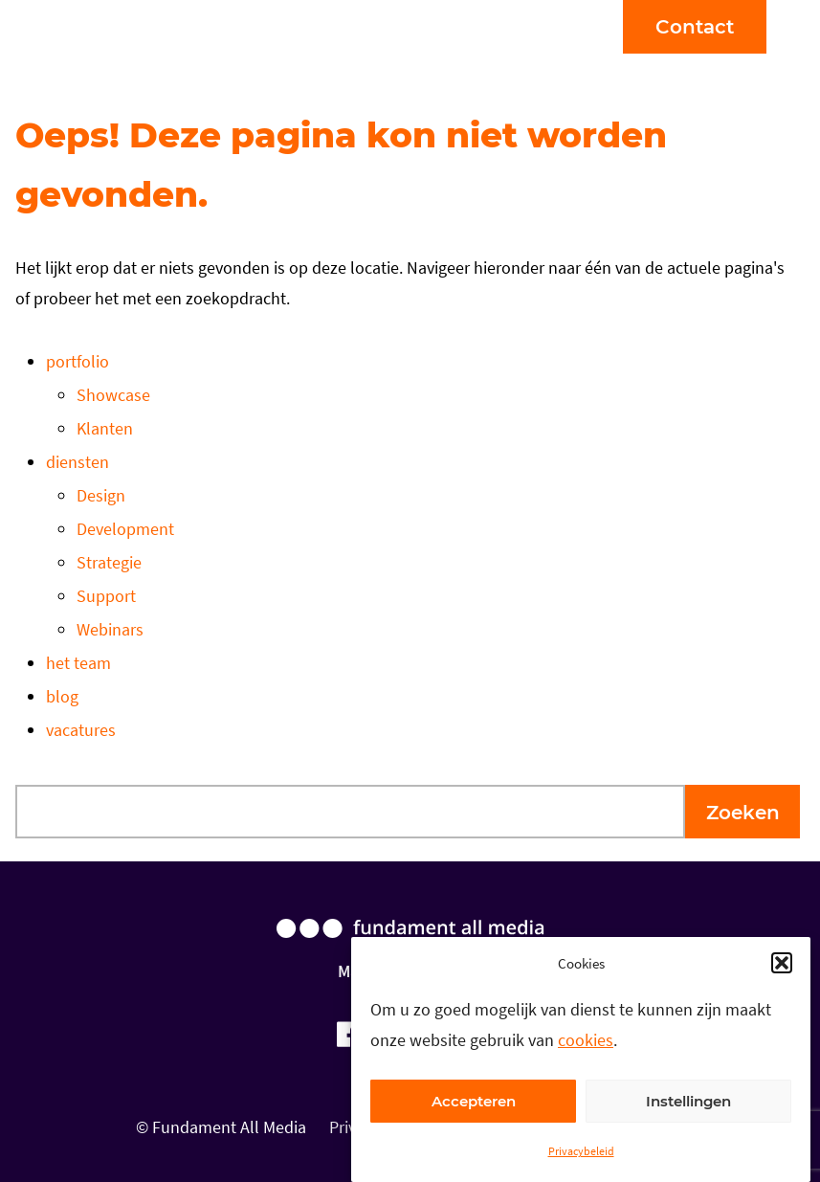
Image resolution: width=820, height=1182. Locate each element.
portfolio (77, 361)
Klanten (105, 428)
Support (106, 596)
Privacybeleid (581, 1151)
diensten (77, 462)
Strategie (109, 562)
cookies (585, 1040)
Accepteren (474, 1101)
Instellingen (688, 1101)
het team (78, 663)
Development (125, 529)
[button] (781, 962)
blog (62, 696)
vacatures (81, 730)
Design (101, 495)
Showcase (113, 395)
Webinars (110, 629)
